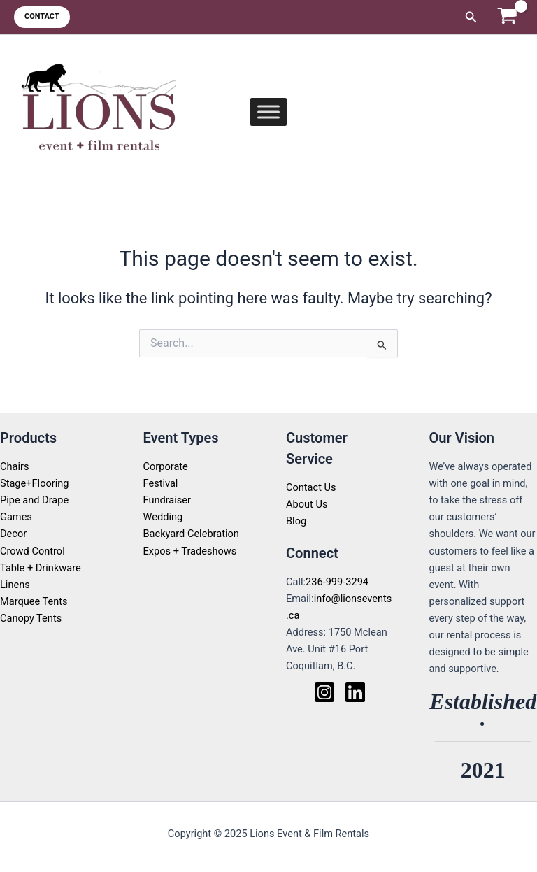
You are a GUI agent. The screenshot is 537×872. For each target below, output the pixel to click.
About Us (306, 504)
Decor (13, 533)
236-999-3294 (337, 582)
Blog (296, 521)
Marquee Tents (34, 601)
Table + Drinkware (40, 568)
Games (16, 516)
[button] (42, 17)
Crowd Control (32, 551)
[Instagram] (324, 692)
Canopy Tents (31, 618)
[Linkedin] (355, 692)
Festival (160, 483)
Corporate (165, 466)
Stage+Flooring (34, 483)
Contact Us (311, 487)
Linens (15, 584)
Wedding (163, 516)
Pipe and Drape (34, 500)
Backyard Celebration (191, 533)
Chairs (14, 466)
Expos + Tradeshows (190, 551)
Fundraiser (167, 500)
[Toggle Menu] (268, 111)
